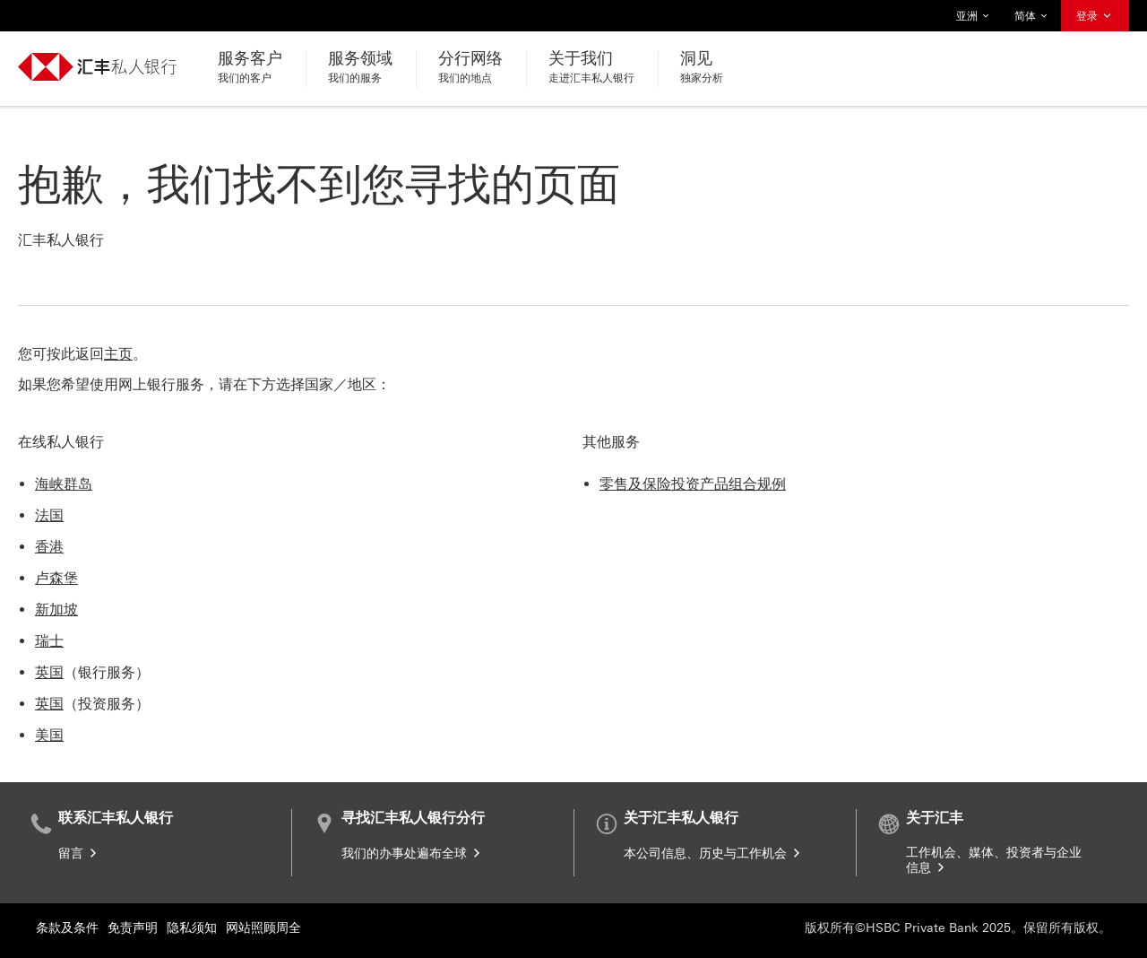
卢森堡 (56, 578)
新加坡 (56, 609)
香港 (49, 546)
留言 (78, 853)
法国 (49, 515)
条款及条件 (67, 928)
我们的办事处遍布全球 (412, 853)
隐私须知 (192, 928)
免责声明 (133, 928)
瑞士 (49, 640)
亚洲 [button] (973, 16)
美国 (49, 735)
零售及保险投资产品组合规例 (692, 483)
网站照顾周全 (263, 928)
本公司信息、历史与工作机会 (713, 853)
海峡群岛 (63, 483)
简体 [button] (1031, 16)
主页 (118, 353)
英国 (49, 672)
